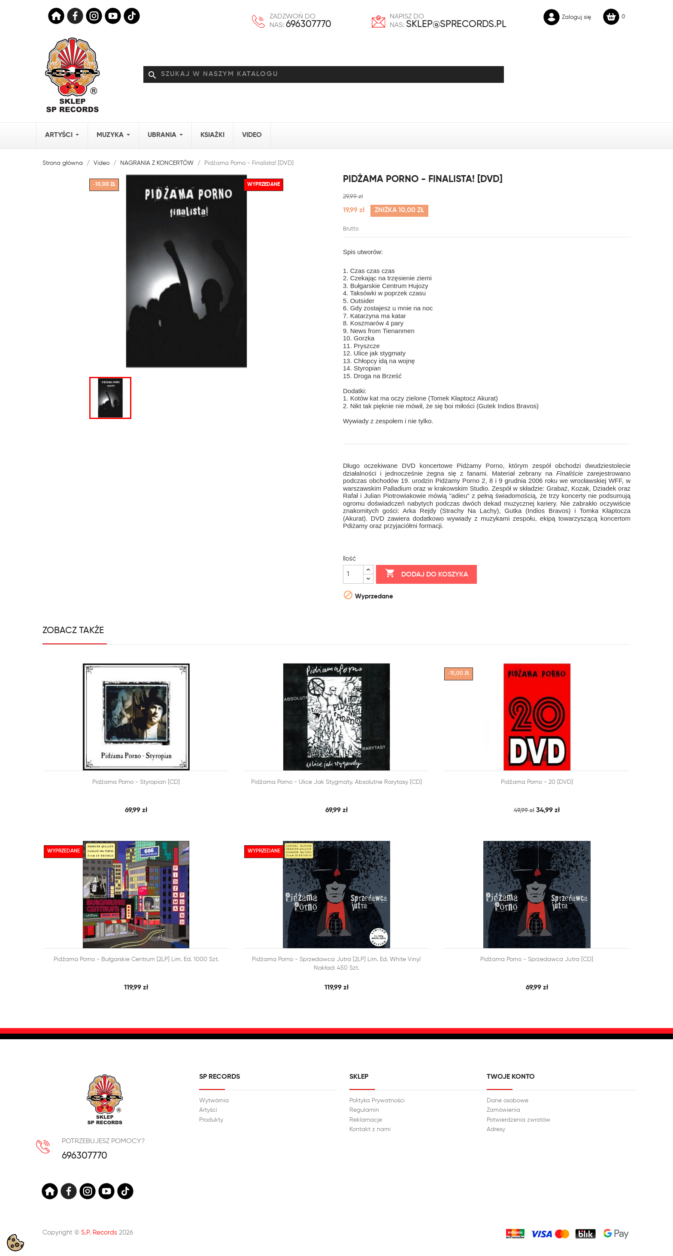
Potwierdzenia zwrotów (518, 1120)
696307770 (308, 24)
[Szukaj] (323, 75)
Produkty (211, 1120)
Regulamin (364, 1110)
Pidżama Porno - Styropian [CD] (136, 782)
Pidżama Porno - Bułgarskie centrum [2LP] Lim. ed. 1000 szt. (136, 959)
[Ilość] (353, 574)
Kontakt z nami (370, 1129)
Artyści (208, 1110)
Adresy (496, 1129)
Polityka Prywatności (377, 1101)
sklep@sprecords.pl (456, 24)
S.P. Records (99, 1232)
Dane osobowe (507, 1101)
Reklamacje (365, 1120)
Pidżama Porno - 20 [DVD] (537, 782)
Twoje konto (511, 1077)
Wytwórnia (214, 1101)
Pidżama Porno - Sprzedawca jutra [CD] (536, 959)
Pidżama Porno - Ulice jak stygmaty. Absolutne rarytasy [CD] (336, 782)
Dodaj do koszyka (426, 574)
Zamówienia (503, 1110)
